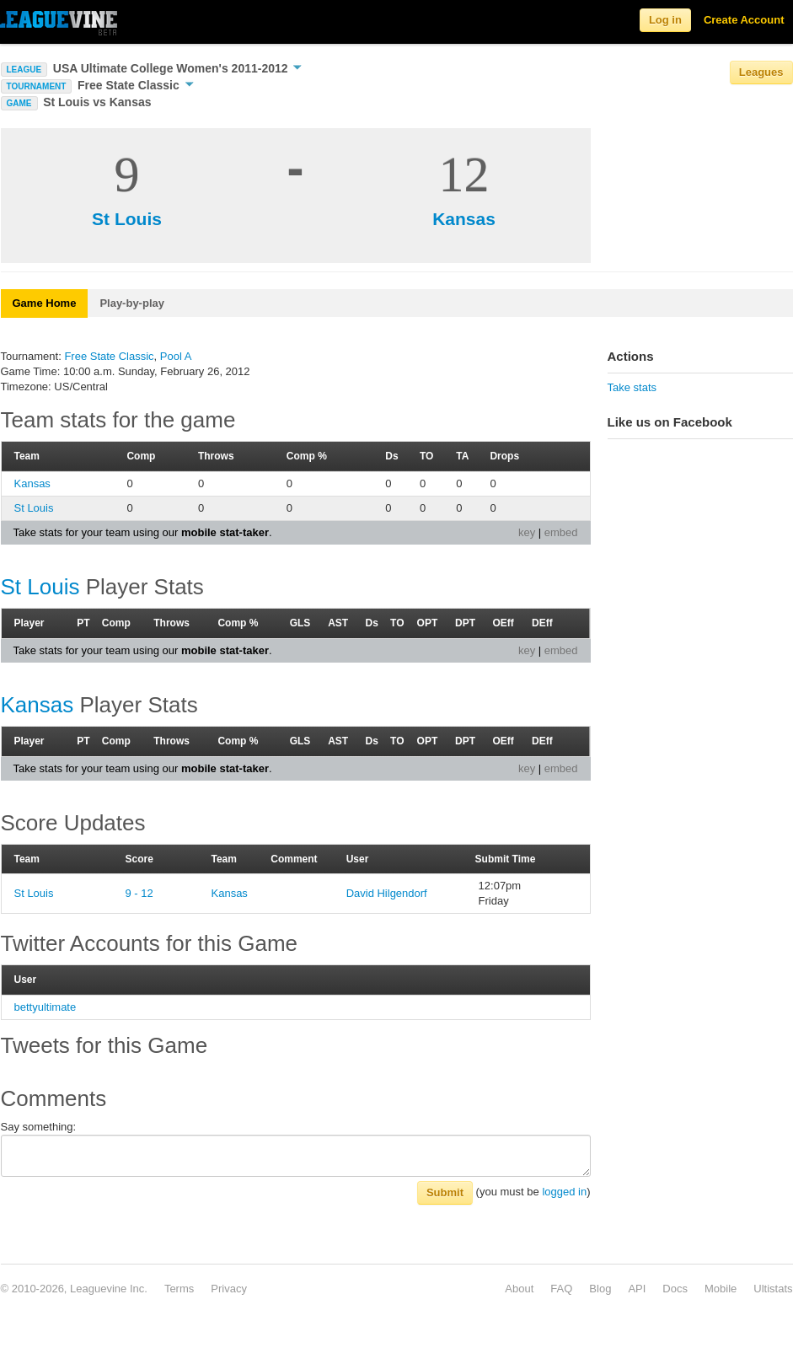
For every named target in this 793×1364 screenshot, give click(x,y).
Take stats (632, 387)
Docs (675, 1288)
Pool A (176, 356)
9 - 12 (139, 893)
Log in (665, 19)
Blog (600, 1288)
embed (561, 532)
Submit (444, 1192)
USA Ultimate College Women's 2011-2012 (178, 68)
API (637, 1288)
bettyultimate (45, 1007)
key (526, 532)
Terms (179, 1288)
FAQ (561, 1288)
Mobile (721, 1288)
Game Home (45, 303)
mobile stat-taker (225, 532)
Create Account (744, 19)
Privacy (229, 1288)
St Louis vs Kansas (97, 102)
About (519, 1288)
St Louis (127, 218)
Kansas (464, 218)
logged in (564, 1191)
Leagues (761, 72)
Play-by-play (131, 303)
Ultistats (772, 1288)
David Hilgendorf (386, 893)
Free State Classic (136, 85)
